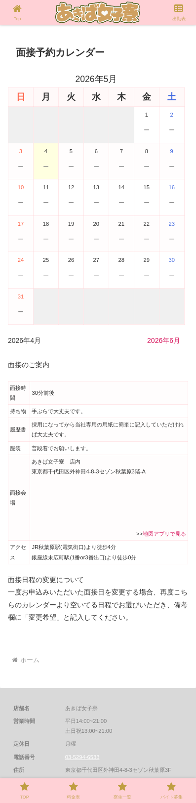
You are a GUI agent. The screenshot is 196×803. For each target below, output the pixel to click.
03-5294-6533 (82, 757)
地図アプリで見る (164, 534)
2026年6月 (163, 340)
